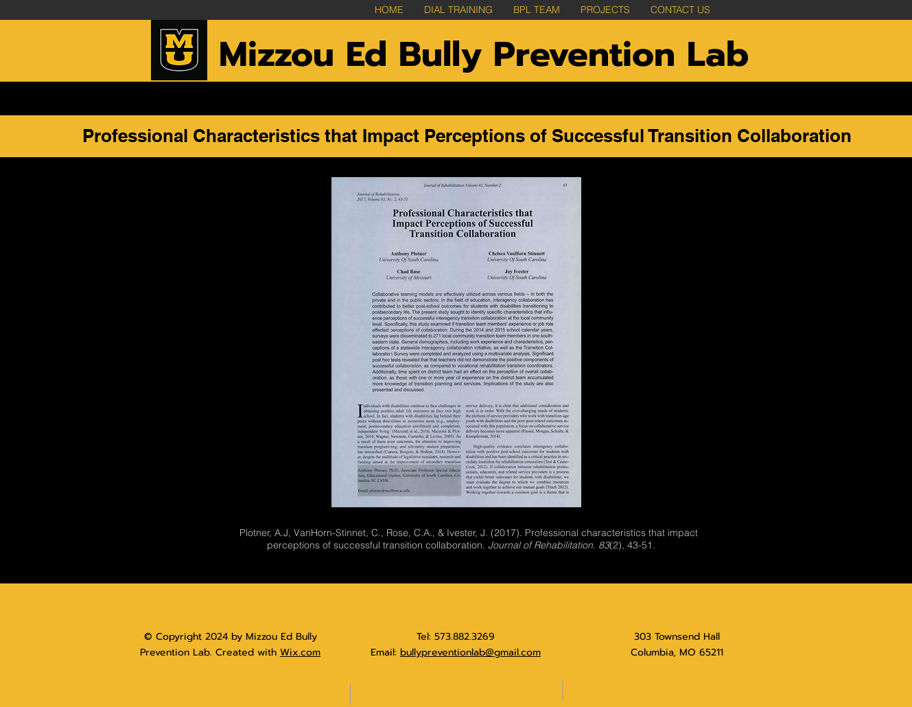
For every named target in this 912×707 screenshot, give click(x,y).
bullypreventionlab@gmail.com (470, 652)
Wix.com (300, 652)
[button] (605, 10)
